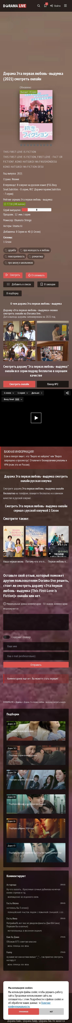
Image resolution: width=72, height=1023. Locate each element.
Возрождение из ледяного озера (23, 897)
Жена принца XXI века (18, 946)
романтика (37, 256)
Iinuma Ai (17, 226)
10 (50, 145)
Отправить (36, 665)
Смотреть (13, 275)
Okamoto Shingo (22, 220)
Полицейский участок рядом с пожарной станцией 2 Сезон (36, 912)
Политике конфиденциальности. (29, 1004)
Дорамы (18, 702)
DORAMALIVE (8, 702)
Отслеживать (36, 275)
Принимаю (23, 1011)
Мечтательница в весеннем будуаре (25, 931)
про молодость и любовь (36, 250)
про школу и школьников (20, 262)
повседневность (16, 256)
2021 (19, 173)
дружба (12, 250)
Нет (51, 1011)
